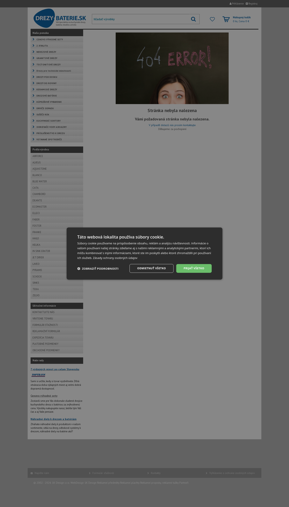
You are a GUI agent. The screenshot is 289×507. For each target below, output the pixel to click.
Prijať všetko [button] (193, 268)
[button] (98, 268)
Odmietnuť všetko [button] (151, 268)
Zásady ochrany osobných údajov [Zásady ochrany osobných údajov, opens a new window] (115, 258)
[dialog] (144, 253)
